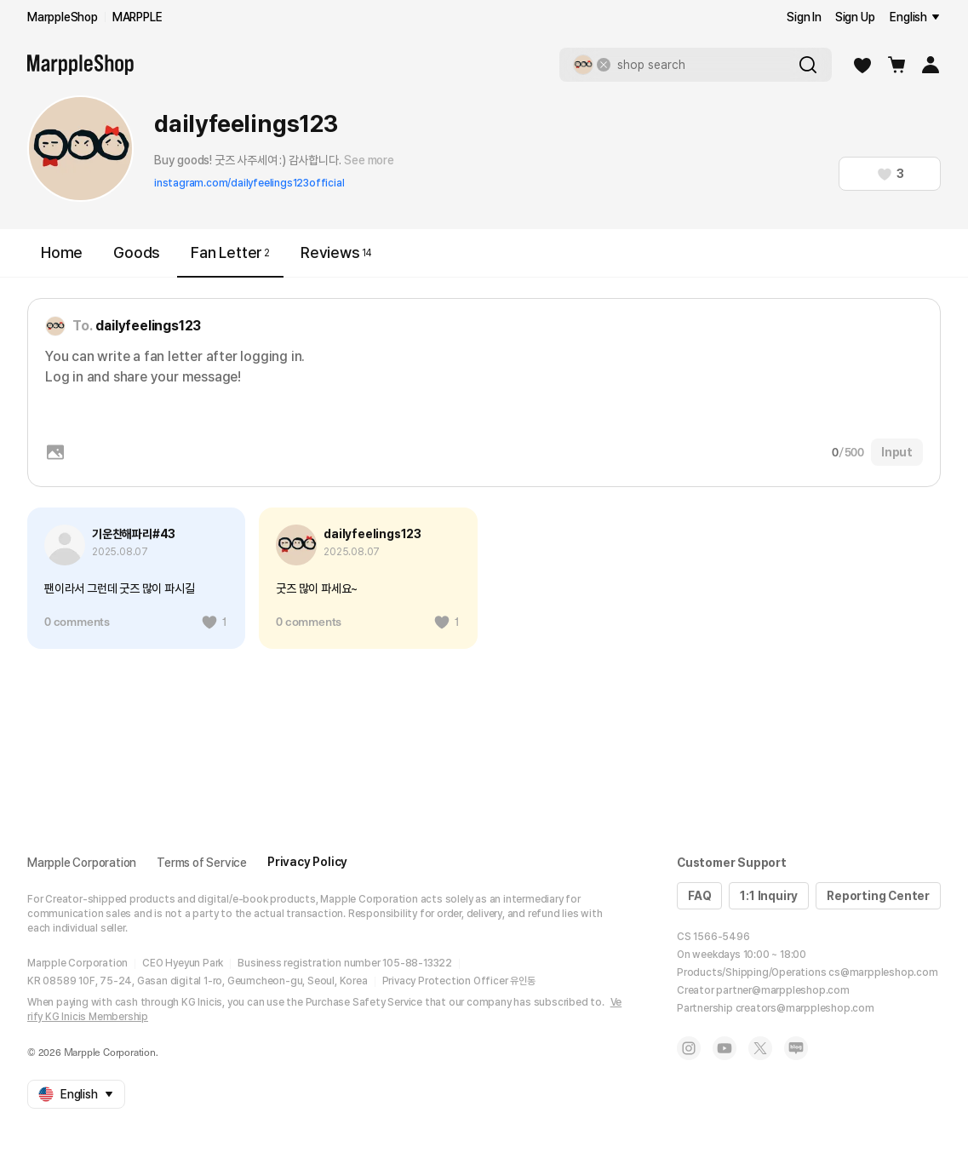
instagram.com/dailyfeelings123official (249, 183)
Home (62, 252)
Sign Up (855, 17)
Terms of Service (202, 862)
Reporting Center (878, 896)
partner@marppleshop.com (782, 990)
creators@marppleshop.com (805, 1008)
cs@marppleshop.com (882, 972)
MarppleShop (62, 17)
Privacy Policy (307, 862)
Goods (136, 252)
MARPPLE (137, 17)
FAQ (699, 896)
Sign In (804, 17)
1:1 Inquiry (769, 896)
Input (897, 452)
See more (368, 160)
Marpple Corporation (81, 862)
